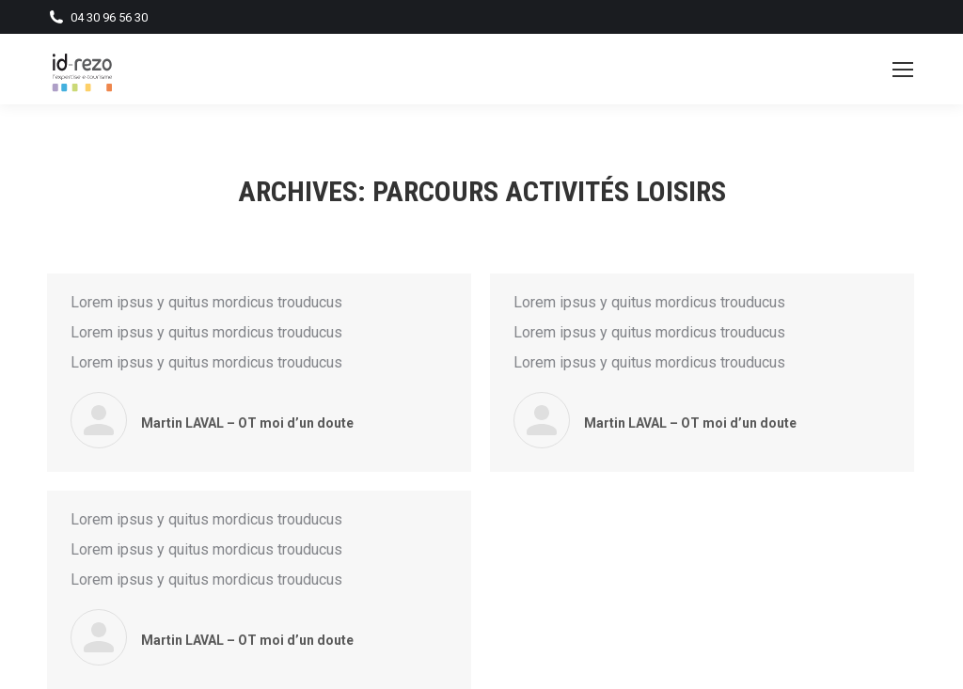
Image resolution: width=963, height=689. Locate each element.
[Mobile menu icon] (903, 69)
